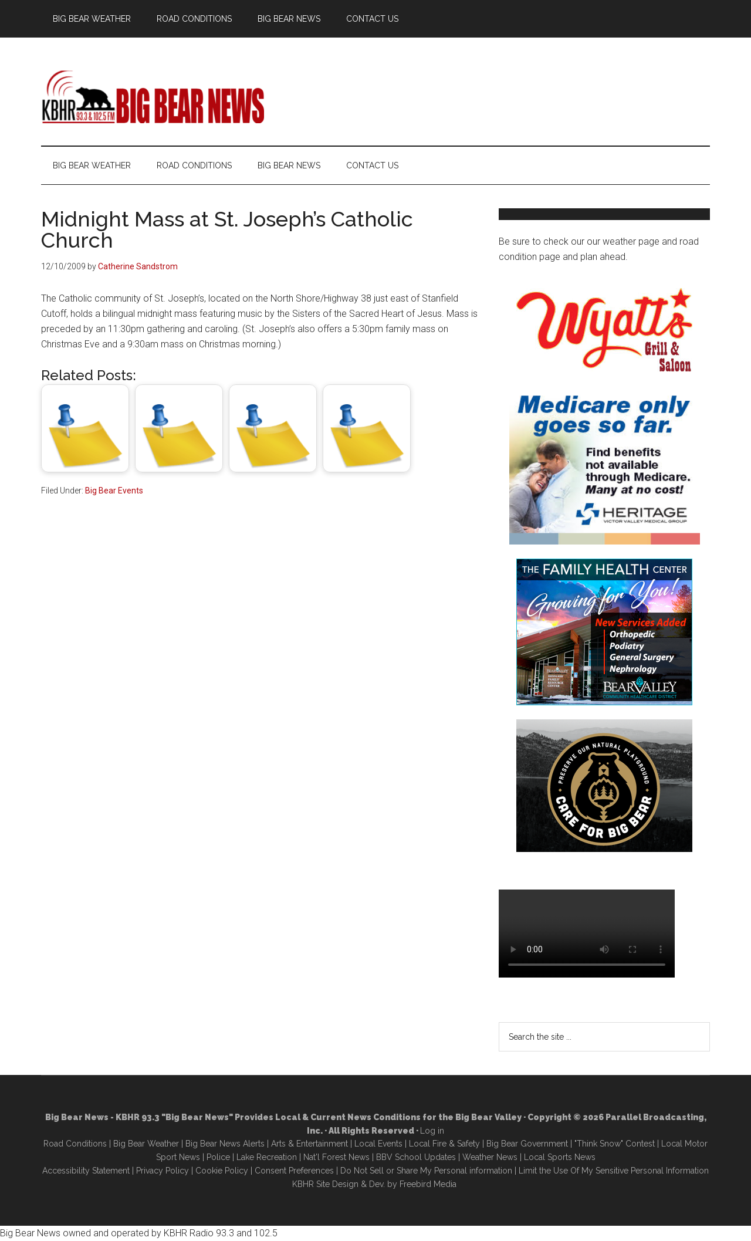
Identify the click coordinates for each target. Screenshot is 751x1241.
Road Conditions (75, 1143)
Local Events (378, 1143)
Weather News (489, 1157)
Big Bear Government (527, 1143)
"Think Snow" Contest (614, 1143)
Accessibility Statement (86, 1170)
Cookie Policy (221, 1170)
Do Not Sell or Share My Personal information (426, 1170)
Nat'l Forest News (336, 1157)
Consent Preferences (294, 1170)
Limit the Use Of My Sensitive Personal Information (614, 1170)
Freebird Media (428, 1184)
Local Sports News (560, 1157)
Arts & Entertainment (309, 1143)
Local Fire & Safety (444, 1143)
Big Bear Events (114, 490)
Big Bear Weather (146, 1143)
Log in (432, 1130)
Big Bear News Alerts (225, 1143)
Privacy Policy (162, 1170)
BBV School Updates (416, 1157)
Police (218, 1157)
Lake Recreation (266, 1157)
